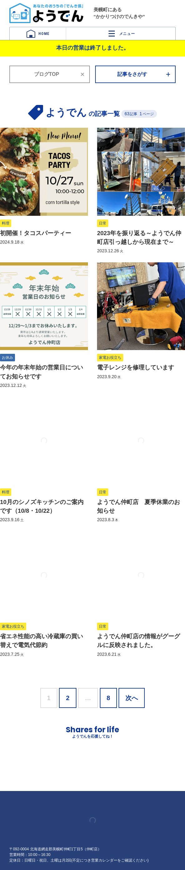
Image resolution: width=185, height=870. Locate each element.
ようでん (46, 13)
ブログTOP (46, 74)
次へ (131, 698)
